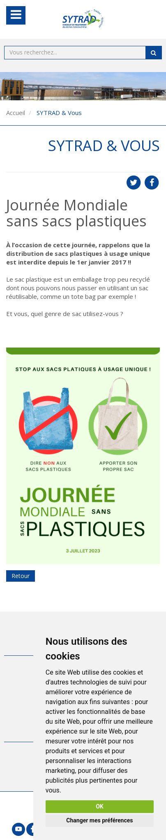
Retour (21, 576)
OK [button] (100, 806)
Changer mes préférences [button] (99, 820)
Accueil (15, 112)
